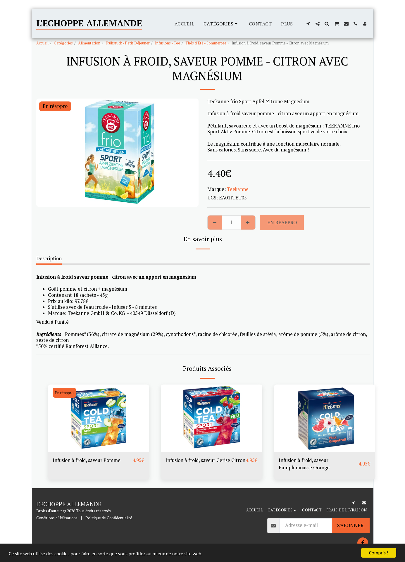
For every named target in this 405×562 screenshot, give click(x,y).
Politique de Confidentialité (108, 517)
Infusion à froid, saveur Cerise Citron (205, 460)
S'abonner (350, 525)
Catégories (63, 43)
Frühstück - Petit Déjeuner (128, 43)
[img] (98, 418)
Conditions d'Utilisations (56, 517)
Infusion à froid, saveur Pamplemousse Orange (304, 464)
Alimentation (89, 43)
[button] (308, 23)
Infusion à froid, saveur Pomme (86, 460)
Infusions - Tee (167, 43)
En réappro (282, 222)
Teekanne (238, 189)
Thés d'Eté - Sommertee (205, 43)
